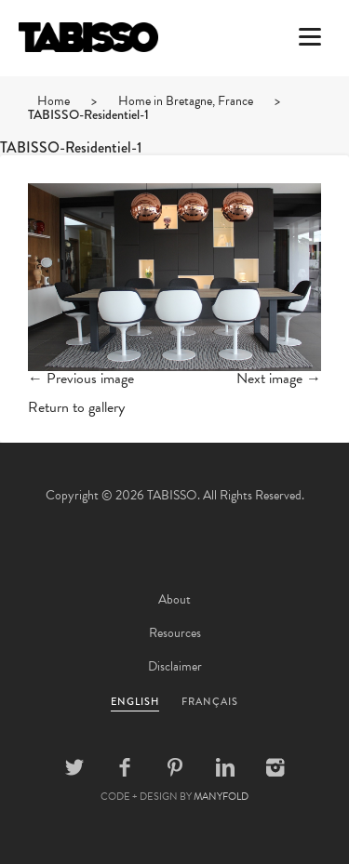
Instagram (275, 767)
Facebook (124, 767)
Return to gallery (76, 407)
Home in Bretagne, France (185, 101)
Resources (175, 633)
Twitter (74, 767)
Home (53, 101)
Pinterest (175, 767)
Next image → (278, 378)
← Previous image (81, 378)
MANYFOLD (221, 796)
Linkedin (225, 767)
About (174, 599)
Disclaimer (175, 666)
